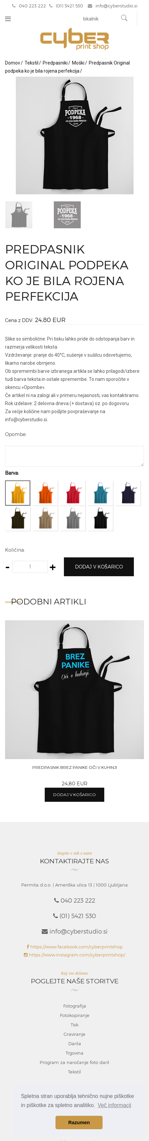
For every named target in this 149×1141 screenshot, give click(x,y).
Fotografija (74, 1006)
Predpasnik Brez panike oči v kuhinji (74, 767)
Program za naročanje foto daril (74, 1062)
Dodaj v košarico (99, 566)
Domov (12, 63)
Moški (78, 63)
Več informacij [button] (114, 1105)
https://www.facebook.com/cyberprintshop (75, 946)
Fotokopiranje (74, 1015)
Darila (74, 1043)
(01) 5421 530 (66, 5)
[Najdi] (124, 18)
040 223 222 (29, 5)
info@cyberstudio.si (112, 5)
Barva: (12, 473)
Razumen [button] (79, 1122)
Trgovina (74, 1053)
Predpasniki (55, 63)
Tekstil (31, 63)
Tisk (74, 1024)
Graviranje (74, 1034)
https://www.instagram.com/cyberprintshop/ (74, 954)
